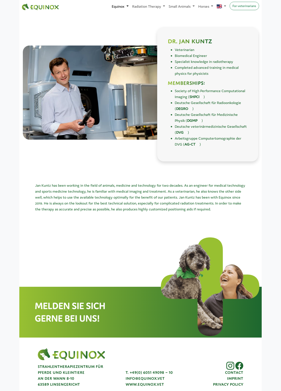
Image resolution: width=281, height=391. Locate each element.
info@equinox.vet (145, 378)
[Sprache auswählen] (221, 6)
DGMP (192, 120)
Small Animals (180, 6)
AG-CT (189, 144)
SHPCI (194, 96)
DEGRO (182, 108)
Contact (234, 372)
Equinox (118, 6)
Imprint (235, 378)
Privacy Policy (228, 384)
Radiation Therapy (147, 6)
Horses (204, 6)
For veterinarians (244, 6)
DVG (180, 132)
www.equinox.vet (145, 384)
